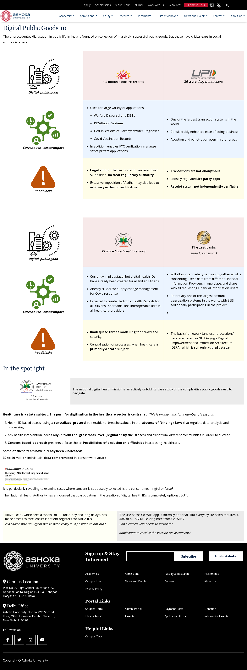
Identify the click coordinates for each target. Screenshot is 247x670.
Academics (92, 574)
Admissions (132, 574)
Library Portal (93, 616)
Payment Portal (174, 609)
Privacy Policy (93, 589)
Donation (210, 609)
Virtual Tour (122, 4)
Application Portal (176, 616)
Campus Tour (196, 4)
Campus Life (93, 581)
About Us (210, 581)
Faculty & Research (177, 574)
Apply (87, 4)
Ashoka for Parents (216, 616)
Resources (175, 4)
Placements (211, 574)
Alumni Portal (133, 609)
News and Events (135, 581)
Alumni (138, 4)
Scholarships (103, 4)
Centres (169, 581)
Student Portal (94, 609)
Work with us (156, 4)
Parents (129, 616)
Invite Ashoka (226, 556)
